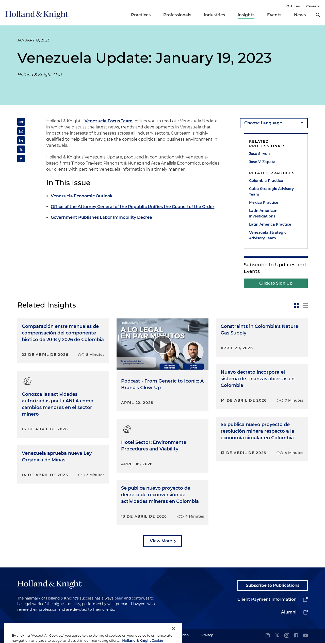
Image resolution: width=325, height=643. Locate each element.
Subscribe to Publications (272, 585)
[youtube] (305, 636)
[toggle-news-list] (305, 305)
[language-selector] (274, 123)
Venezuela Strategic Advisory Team (267, 235)
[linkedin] (268, 636)
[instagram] (286, 636)
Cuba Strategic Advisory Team (271, 191)
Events (274, 14)
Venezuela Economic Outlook (81, 196)
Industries (214, 14)
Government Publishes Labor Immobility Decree (101, 217)
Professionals (177, 14)
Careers (313, 6)
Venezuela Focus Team (109, 121)
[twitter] (277, 636)
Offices (293, 6)
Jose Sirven (259, 153)
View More (161, 540)
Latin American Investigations (263, 213)
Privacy (207, 635)
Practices (141, 14)
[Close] (173, 634)
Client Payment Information (267, 599)
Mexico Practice (263, 202)
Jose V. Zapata (262, 161)
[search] (318, 15)
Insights (246, 14)
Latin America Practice (270, 224)
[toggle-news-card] (296, 305)
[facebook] (296, 636)
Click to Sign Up (275, 283)
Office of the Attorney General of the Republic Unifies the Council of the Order (132, 206)
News (300, 14)
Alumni (289, 612)
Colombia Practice (266, 180)
